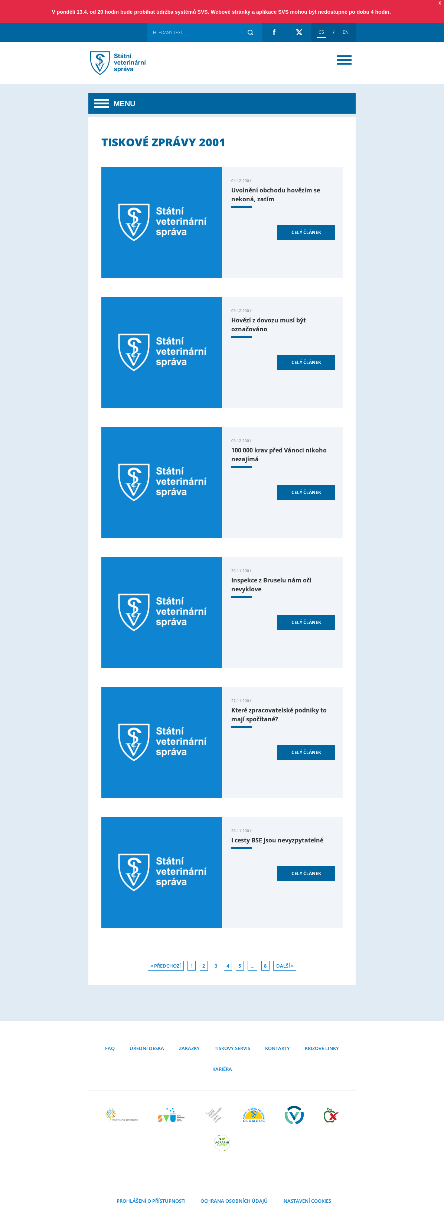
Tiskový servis (232, 1048)
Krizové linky (322, 1048)
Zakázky (189, 1048)
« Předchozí (165, 965)
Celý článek (306, 232)
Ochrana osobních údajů (234, 1201)
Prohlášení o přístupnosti (151, 1201)
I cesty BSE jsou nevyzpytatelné (277, 840)
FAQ (110, 1048)
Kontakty (277, 1048)
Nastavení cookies (307, 1201)
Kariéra (222, 1069)
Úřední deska (147, 1048)
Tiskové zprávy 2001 (127, 63)
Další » (285, 965)
